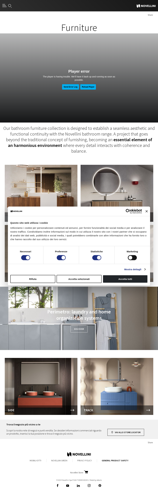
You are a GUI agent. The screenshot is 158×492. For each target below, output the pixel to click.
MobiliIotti (35, 460)
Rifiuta (32, 279)
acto (99, 480)
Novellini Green (59, 460)
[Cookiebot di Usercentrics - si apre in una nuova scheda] (128, 211)
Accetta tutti (125, 279)
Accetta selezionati (79, 279)
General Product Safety (115, 460)
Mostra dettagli (132, 269)
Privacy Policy (84, 460)
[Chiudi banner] (147, 211)
